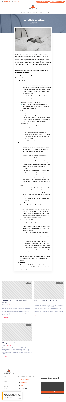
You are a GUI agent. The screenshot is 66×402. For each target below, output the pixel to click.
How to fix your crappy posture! (45, 300)
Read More (6, 317)
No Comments (11, 304)
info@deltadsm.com (7, 1)
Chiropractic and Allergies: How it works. (14, 301)
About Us (42, 12)
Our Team (23, 12)
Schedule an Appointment (42, 1)
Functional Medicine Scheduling (57, 1)
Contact (47, 12)
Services (29, 12)
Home (18, 12)
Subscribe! (52, 391)
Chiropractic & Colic (9, 343)
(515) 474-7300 (24, 385)
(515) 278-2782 (16, 1)
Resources (35, 12)
